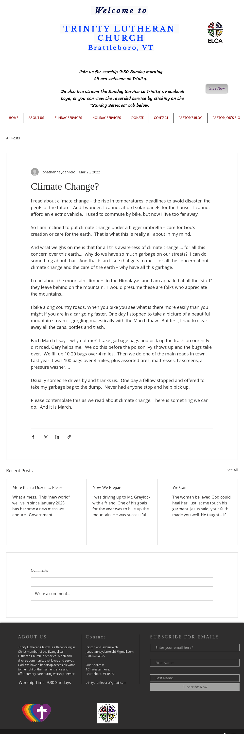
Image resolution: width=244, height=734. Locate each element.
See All (232, 469)
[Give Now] (216, 88)
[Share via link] (69, 436)
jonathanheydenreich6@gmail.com (110, 651)
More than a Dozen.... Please (37, 487)
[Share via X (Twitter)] (45, 436)
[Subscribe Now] (195, 687)
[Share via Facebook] (33, 436)
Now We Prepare (107, 487)
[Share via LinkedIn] (57, 436)
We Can (179, 487)
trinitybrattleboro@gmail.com (106, 682)
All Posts (13, 138)
